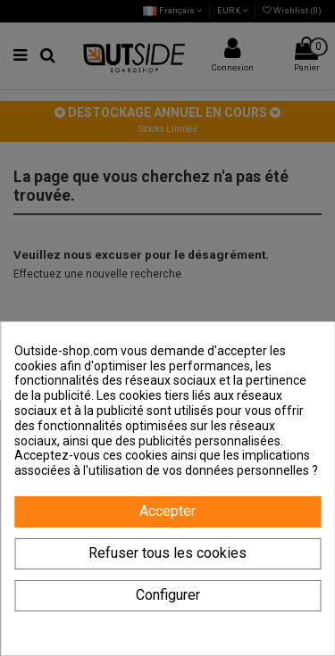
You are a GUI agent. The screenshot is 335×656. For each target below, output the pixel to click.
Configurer (168, 594)
